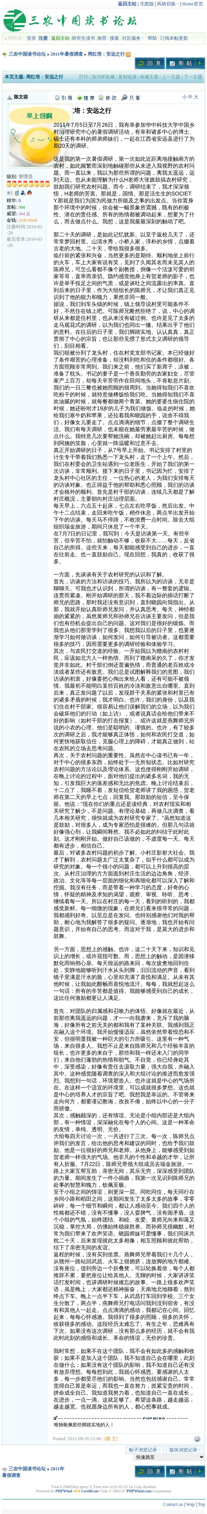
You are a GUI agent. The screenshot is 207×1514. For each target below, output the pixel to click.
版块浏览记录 (185, 1450)
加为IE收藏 (103, 77)
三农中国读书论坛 (27, 54)
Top (201, 1504)
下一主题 (193, 77)
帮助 (152, 38)
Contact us (173, 1504)
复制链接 (127, 77)
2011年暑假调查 (66, 54)
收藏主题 (149, 77)
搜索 (114, 38)
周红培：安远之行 (106, 54)
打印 (83, 77)
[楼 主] (111, 1438)
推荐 (102, 38)
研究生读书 (83, 38)
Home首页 (192, 4)
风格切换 (168, 4)
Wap (190, 1504)
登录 (31, 38)
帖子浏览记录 (144, 1450)
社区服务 (133, 38)
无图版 (147, 4)
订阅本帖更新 (174, 38)
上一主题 (171, 77)
